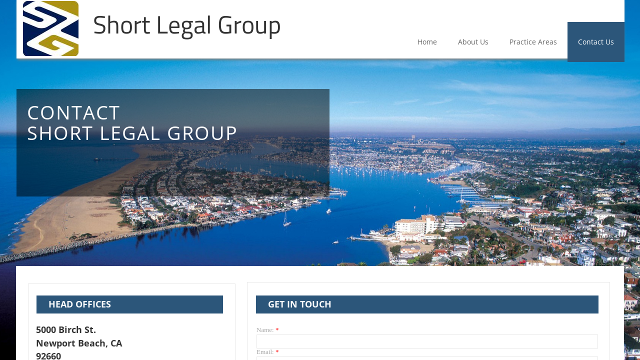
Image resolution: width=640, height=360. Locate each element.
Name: (267, 329)
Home (427, 41)
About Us (473, 41)
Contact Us (596, 41)
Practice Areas (533, 41)
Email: (267, 351)
